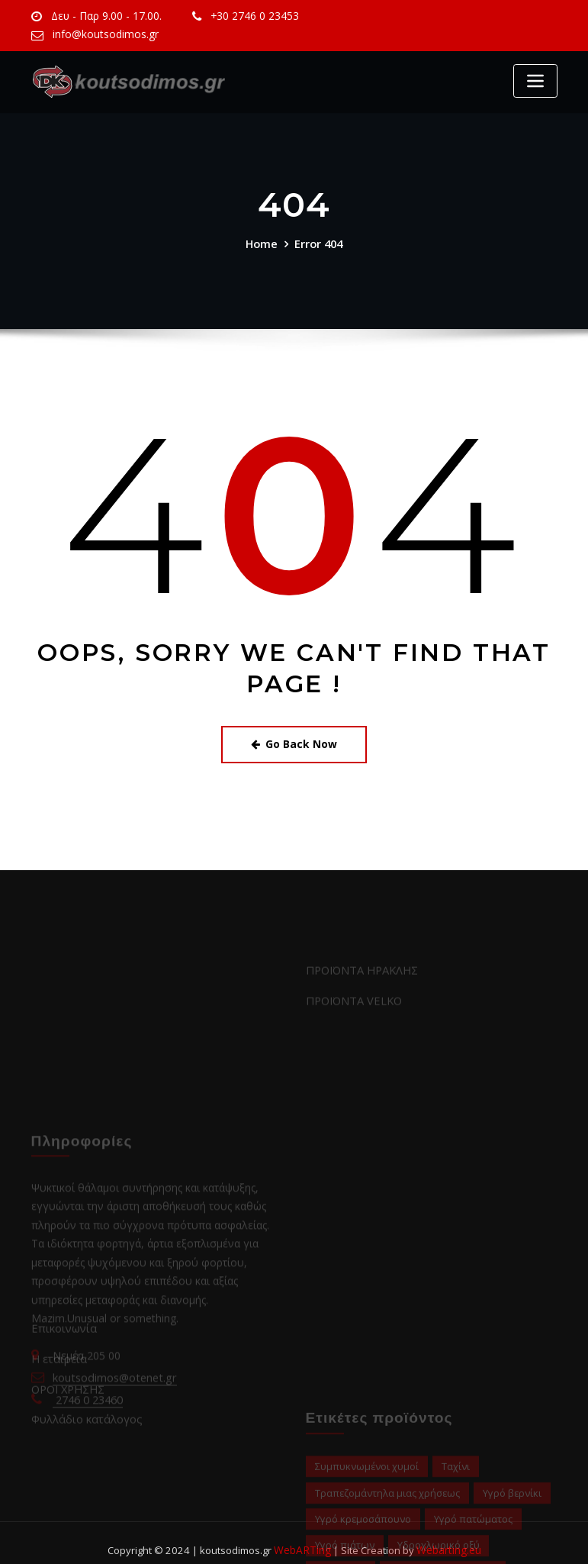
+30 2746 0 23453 (247, 16)
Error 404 (318, 243)
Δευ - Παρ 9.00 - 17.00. (103, 16)
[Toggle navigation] (535, 81)
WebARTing (303, 1536)
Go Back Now (294, 743)
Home (261, 243)
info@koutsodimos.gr (102, 34)
